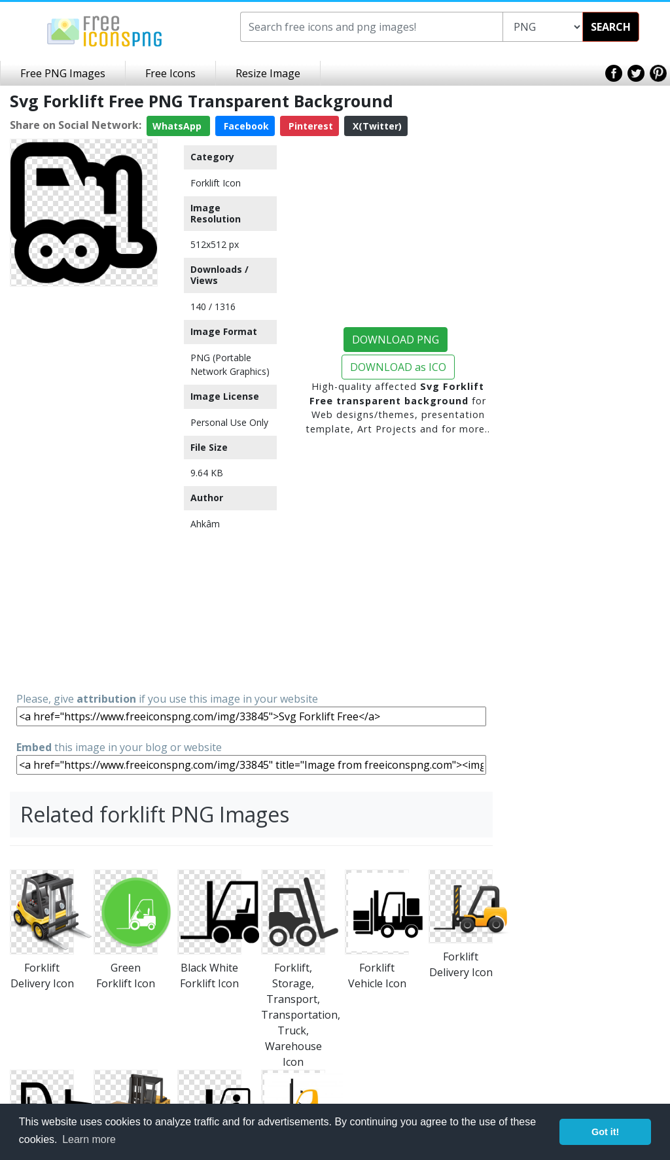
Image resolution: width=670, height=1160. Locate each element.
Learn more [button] (89, 1139)
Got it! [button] (605, 1132)
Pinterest (309, 126)
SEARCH (611, 27)
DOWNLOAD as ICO (398, 367)
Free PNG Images (62, 73)
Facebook (245, 126)
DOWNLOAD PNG (395, 339)
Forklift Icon (215, 183)
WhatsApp (178, 126)
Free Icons (170, 73)
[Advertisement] (84, 488)
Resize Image (268, 73)
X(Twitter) (376, 126)
